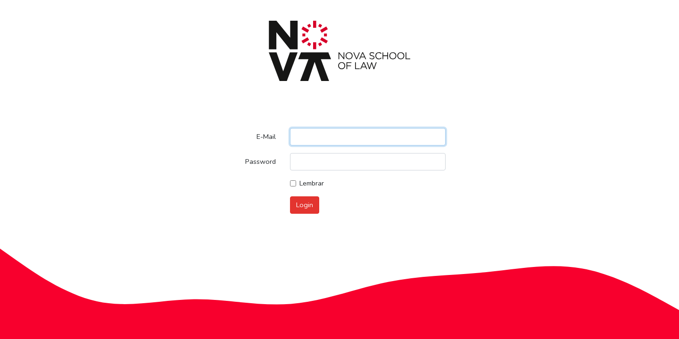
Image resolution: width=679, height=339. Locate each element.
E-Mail (266, 136)
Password (260, 161)
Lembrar (311, 183)
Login (304, 205)
